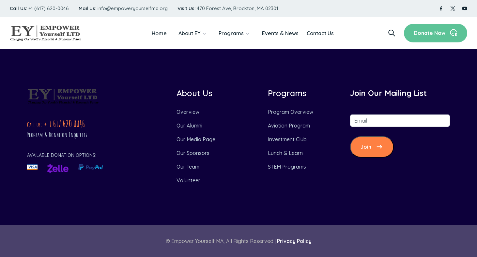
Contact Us (320, 33)
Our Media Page (196, 139)
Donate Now (435, 33)
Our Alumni (189, 125)
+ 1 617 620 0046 (64, 123)
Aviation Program (289, 125)
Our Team (188, 166)
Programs (231, 33)
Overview (188, 112)
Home (159, 33)
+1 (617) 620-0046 (48, 8)
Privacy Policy (294, 241)
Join (372, 147)
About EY (189, 33)
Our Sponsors (193, 153)
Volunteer (188, 180)
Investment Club (287, 139)
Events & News (280, 33)
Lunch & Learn (285, 153)
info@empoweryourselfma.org (133, 8)
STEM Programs (287, 166)
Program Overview (290, 112)
